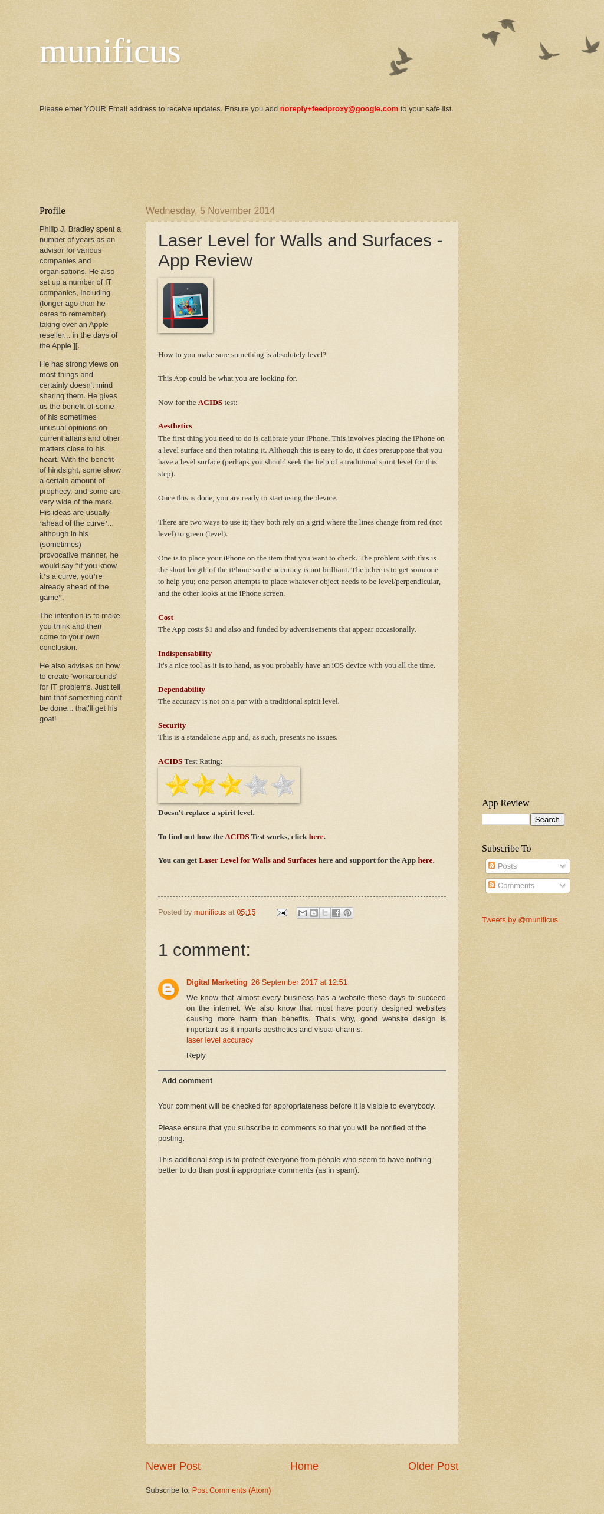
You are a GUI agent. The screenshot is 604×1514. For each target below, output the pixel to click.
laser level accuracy (219, 1039)
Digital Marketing (217, 982)
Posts (502, 866)
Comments (511, 885)
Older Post (433, 1466)
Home (304, 1466)
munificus (110, 50)
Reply (196, 1055)
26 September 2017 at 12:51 (299, 982)
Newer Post (173, 1466)
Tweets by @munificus (520, 919)
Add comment (187, 1080)
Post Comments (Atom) (231, 1490)
